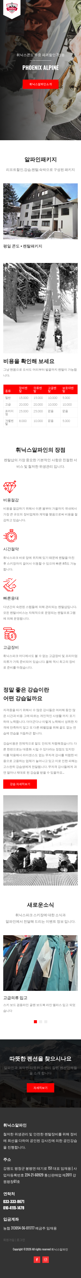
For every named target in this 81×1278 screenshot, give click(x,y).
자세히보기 (40, 1087)
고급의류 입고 (15, 997)
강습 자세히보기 (20, 784)
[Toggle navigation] (72, 9)
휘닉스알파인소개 (40, 84)
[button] (35, 1021)
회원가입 (8, 1239)
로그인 (21, 1239)
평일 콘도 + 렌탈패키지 (22, 246)
